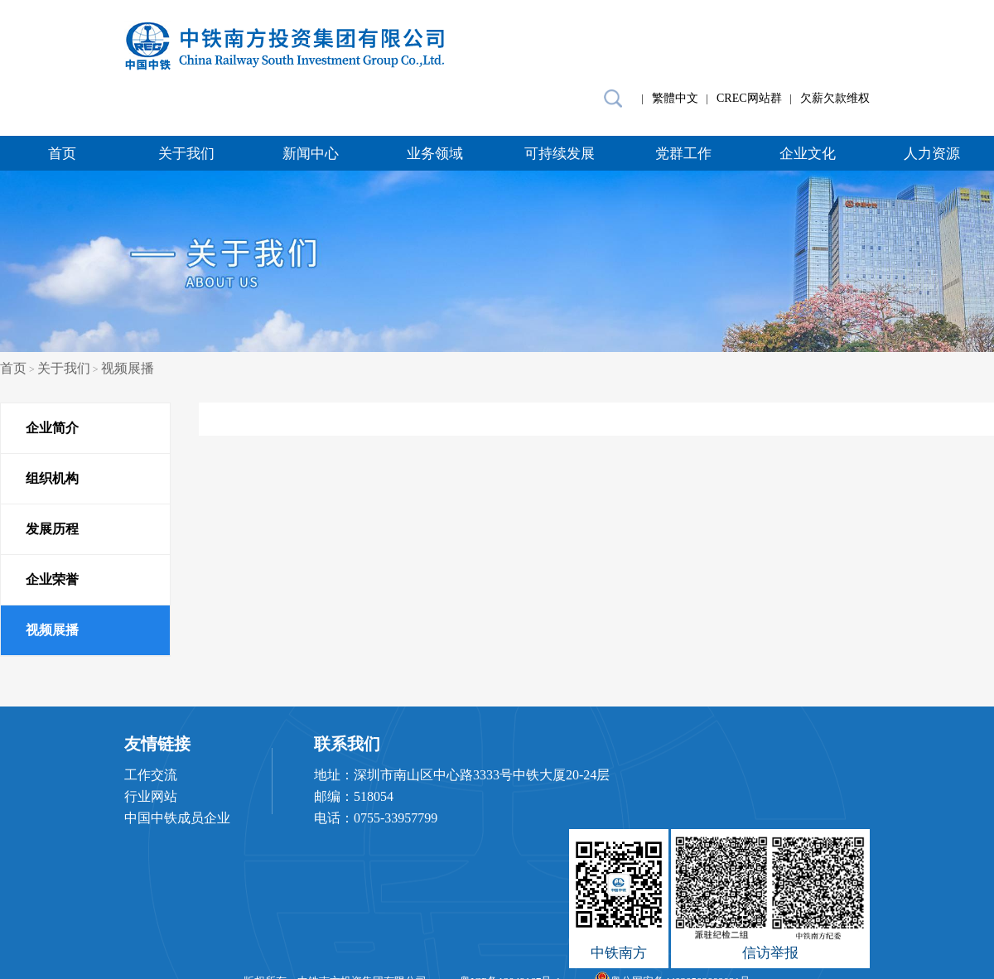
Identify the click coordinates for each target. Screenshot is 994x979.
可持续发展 (559, 154)
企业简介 (52, 428)
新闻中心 (310, 154)
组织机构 (52, 478)
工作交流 (150, 775)
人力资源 (932, 154)
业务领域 (435, 154)
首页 (62, 154)
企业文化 (807, 154)
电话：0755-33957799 (375, 818)
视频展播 (127, 368)
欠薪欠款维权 (835, 98)
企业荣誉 (52, 579)
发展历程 (52, 529)
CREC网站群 (749, 98)
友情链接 (157, 744)
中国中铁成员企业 (177, 818)
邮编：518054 (353, 796)
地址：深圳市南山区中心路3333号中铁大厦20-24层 (462, 775)
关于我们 (186, 154)
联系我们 (347, 744)
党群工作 (683, 154)
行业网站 (150, 796)
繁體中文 (675, 98)
